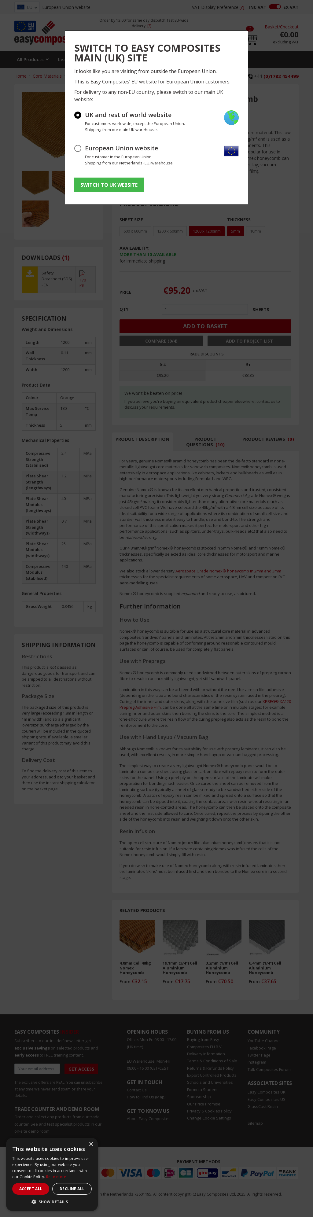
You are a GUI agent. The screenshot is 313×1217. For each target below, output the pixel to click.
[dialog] (52, 1174)
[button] (52, 1202)
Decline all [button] (72, 1188)
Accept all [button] (30, 1188)
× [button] (91, 1144)
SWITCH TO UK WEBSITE (109, 185)
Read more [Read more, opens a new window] (56, 1176)
